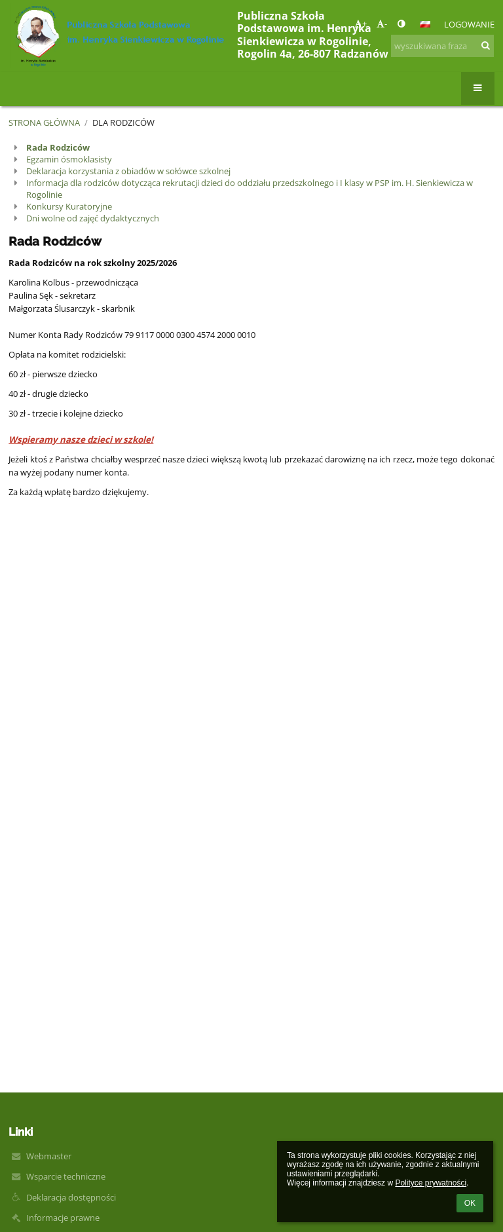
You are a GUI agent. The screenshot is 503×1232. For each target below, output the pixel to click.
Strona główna (44, 122)
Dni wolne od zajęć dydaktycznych (92, 218)
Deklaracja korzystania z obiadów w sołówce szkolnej (128, 171)
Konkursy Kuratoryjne (69, 206)
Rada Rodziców (58, 147)
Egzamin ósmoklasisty (69, 159)
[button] (425, 24)
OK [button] (469, 1203)
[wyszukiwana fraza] (442, 46)
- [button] (382, 23)
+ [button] (360, 23)
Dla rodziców (123, 122)
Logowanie (469, 24)
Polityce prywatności (430, 1182)
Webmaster (48, 1156)
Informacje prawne (63, 1217)
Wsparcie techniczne (65, 1176)
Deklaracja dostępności (71, 1197)
